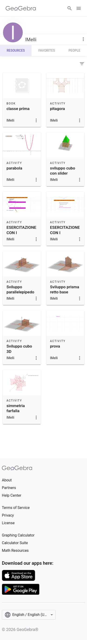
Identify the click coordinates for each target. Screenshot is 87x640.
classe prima (17, 108)
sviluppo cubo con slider (62, 171)
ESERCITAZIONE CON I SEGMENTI (21, 232)
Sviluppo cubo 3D (19, 349)
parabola (14, 168)
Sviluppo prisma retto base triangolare (64, 292)
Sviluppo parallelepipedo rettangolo (20, 292)
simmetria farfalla (15, 408)
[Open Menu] (78, 8)
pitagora (57, 108)
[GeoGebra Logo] (21, 8)
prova (55, 346)
